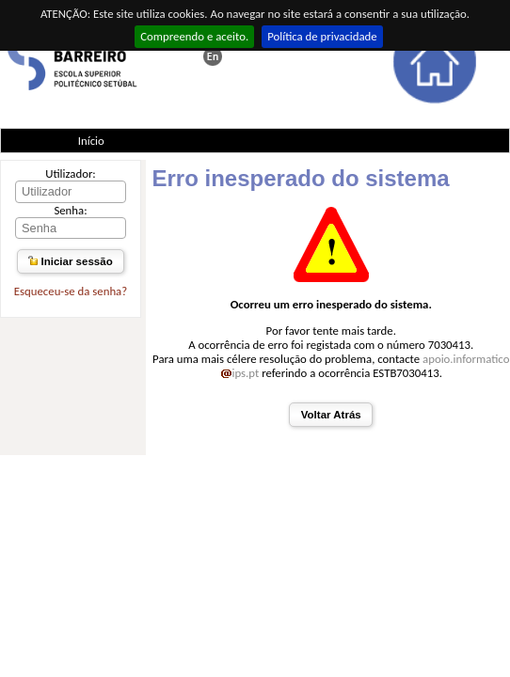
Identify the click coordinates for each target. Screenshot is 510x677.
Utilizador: (70, 173)
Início (91, 141)
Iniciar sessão (70, 261)
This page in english (212, 56)
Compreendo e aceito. (194, 36)
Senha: (70, 210)
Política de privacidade (322, 36)
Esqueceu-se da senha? (70, 291)
